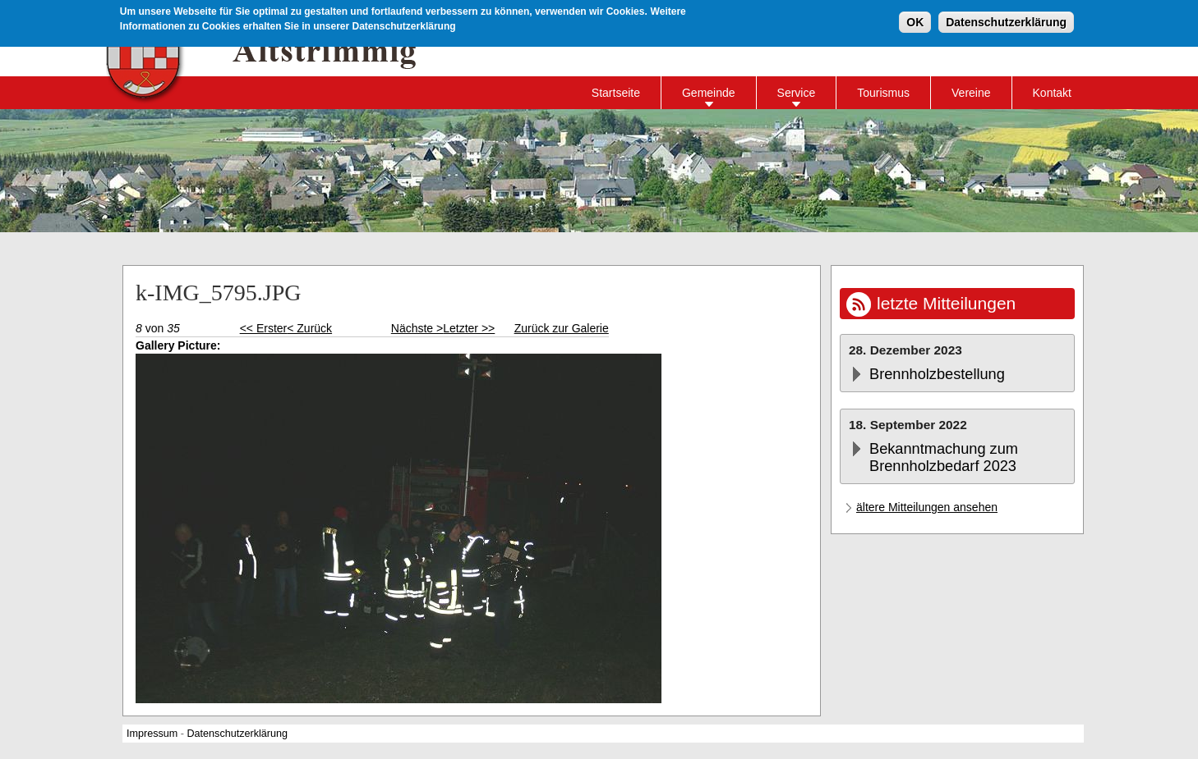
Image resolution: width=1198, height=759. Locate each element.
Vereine (970, 92)
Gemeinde (708, 92)
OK (915, 21)
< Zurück (309, 328)
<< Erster (264, 328)
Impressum (152, 733)
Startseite (616, 92)
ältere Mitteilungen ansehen (927, 507)
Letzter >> (469, 328)
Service (796, 92)
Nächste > (417, 328)
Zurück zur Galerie (561, 328)
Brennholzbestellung (937, 374)
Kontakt (1052, 92)
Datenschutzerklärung (1006, 21)
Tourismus (883, 92)
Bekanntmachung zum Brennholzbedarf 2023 (943, 457)
